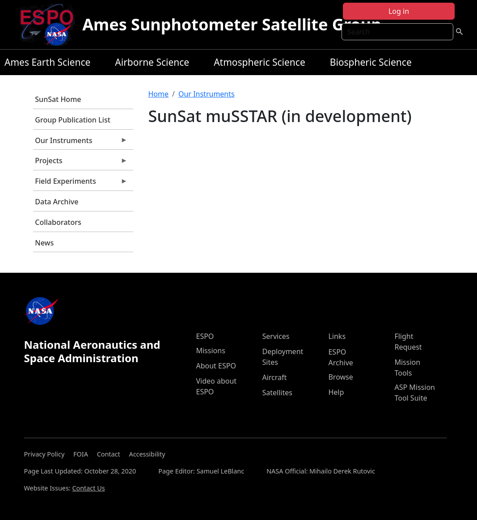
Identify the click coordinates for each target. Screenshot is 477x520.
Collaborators (58, 222)
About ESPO (216, 366)
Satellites (277, 392)
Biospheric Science (371, 62)
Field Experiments (80, 183)
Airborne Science (152, 62)
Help (336, 392)
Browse (340, 377)
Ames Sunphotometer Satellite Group (231, 24)
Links (337, 336)
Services (275, 336)
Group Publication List (72, 120)
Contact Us (88, 488)
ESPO (205, 336)
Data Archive (56, 202)
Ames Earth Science (47, 62)
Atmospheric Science (259, 62)
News (44, 243)
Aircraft (274, 377)
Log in (398, 11)
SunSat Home (58, 99)
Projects (80, 163)
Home (158, 94)
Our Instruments (80, 142)
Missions (210, 350)
